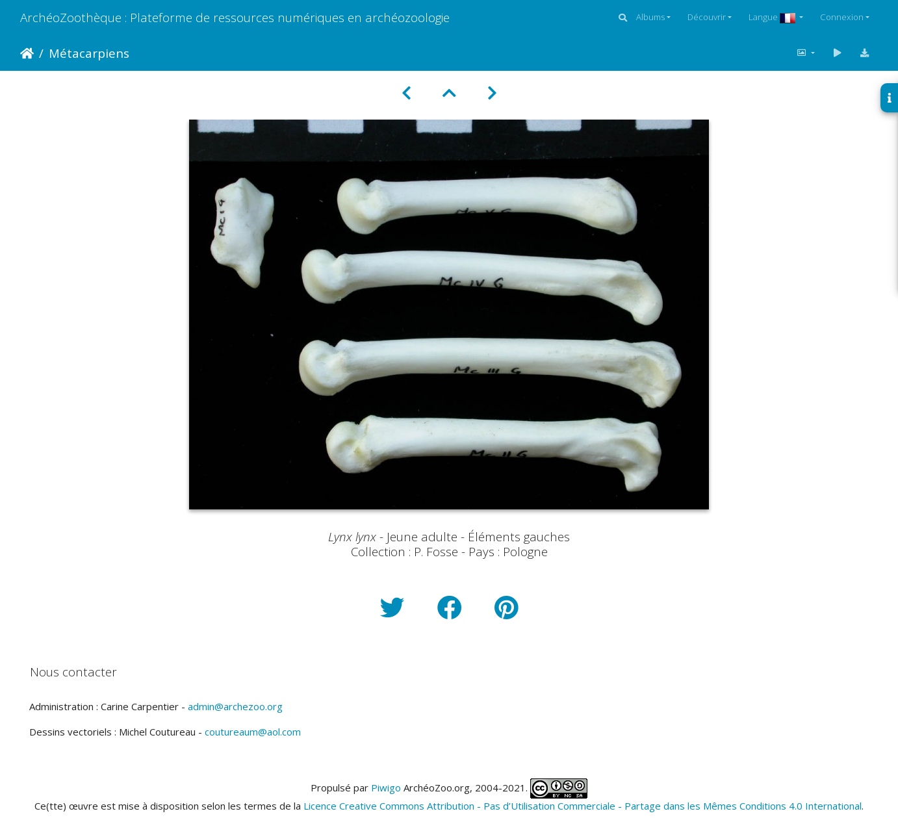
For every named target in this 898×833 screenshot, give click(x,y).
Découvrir (706, 17)
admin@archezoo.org (235, 706)
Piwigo (386, 787)
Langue (773, 17)
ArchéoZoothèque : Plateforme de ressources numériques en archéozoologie (235, 17)
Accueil (27, 53)
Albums (650, 17)
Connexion (842, 17)
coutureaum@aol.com (253, 731)
